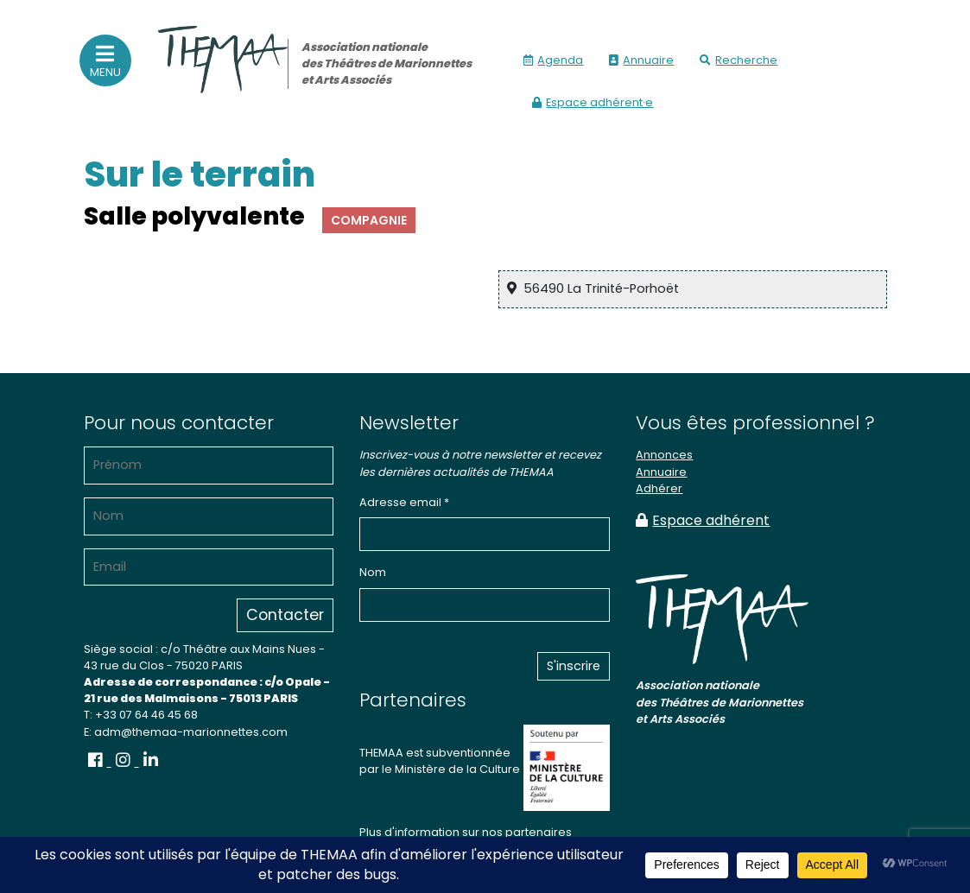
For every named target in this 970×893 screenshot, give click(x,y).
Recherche (738, 60)
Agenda (553, 60)
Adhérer (659, 488)
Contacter (285, 615)
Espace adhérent (703, 520)
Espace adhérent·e (592, 102)
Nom (372, 572)
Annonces (664, 454)
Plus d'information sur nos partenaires (465, 832)
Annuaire (641, 60)
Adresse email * (404, 502)
